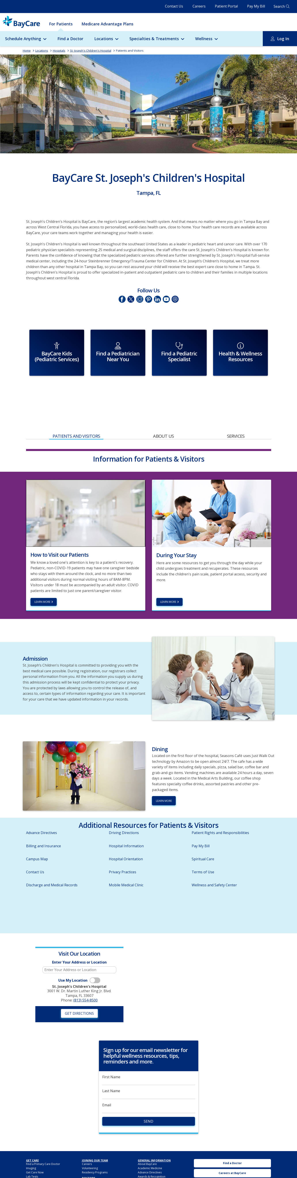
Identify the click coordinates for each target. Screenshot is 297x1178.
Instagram (139, 299)
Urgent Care (232, 1172)
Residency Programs (95, 1152)
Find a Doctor (70, 38)
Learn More (168, 581)
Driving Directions (124, 812)
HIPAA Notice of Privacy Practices (158, 1165)
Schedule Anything (23, 38)
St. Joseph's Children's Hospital (90, 51)
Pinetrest (148, 299)
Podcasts (174, 299)
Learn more (42, 581)
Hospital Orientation (126, 838)
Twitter (130, 299)
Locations (103, 38)
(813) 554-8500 (85, 979)
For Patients (61, 23)
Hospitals (59, 51)
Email (106, 1084)
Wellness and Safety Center (214, 864)
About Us (163, 416)
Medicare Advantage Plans (107, 23)
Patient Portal (226, 6)
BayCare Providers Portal (98, 1161)
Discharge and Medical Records (52, 864)
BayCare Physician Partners (99, 1170)
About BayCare (147, 1143)
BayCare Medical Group (97, 1165)
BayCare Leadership (150, 1160)
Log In (283, 38)
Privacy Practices (122, 851)
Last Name (111, 1070)
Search (279, 6)
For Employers (35, 1165)
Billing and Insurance (43, 825)
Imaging (31, 1148)
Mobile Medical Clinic (126, 864)
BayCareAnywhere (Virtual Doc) (45, 1160)
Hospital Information (126, 825)
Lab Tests (32, 1156)
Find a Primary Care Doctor (43, 1143)
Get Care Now (35, 1152)
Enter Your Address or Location (79, 942)
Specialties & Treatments (154, 38)
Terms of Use (203, 851)
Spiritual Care (203, 838)
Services (236, 416)
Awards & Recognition (151, 1156)
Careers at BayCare (232, 1152)
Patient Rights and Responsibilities (220, 812)
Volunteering (90, 1148)
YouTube (166, 299)
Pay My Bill (256, 6)
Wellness (203, 38)
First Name (111, 1056)
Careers (199, 6)
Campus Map (37, 838)
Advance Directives (41, 812)
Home (27, 51)
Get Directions (79, 992)
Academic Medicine (150, 1148)
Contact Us (174, 6)
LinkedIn (157, 299)
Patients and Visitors (130, 51)
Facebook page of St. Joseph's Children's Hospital (121, 299)
